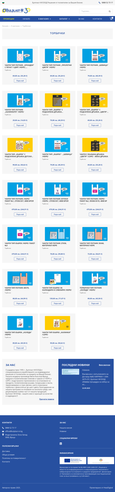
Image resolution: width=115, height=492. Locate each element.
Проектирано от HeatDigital (101, 487)
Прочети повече (46, 399)
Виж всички (104, 365)
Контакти (6, 461)
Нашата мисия (66, 428)
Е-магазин (15, 26)
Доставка (6, 451)
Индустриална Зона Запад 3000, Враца (16, 436)
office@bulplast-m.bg (14, 431)
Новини (63, 431)
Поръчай (20, 81)
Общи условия (8, 455)
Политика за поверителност (14, 458)
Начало (5, 26)
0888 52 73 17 (10, 428)
